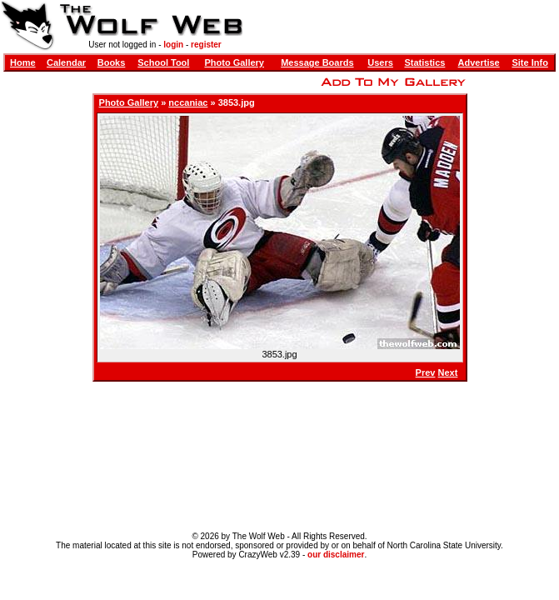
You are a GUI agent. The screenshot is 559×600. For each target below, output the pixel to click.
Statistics (424, 63)
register (206, 44)
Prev (426, 373)
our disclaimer (335, 554)
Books (111, 63)
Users (380, 63)
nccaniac (187, 103)
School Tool (163, 63)
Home (23, 63)
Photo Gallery (234, 63)
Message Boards (317, 63)
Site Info (529, 63)
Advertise (479, 63)
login (173, 44)
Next (448, 373)
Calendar (66, 63)
